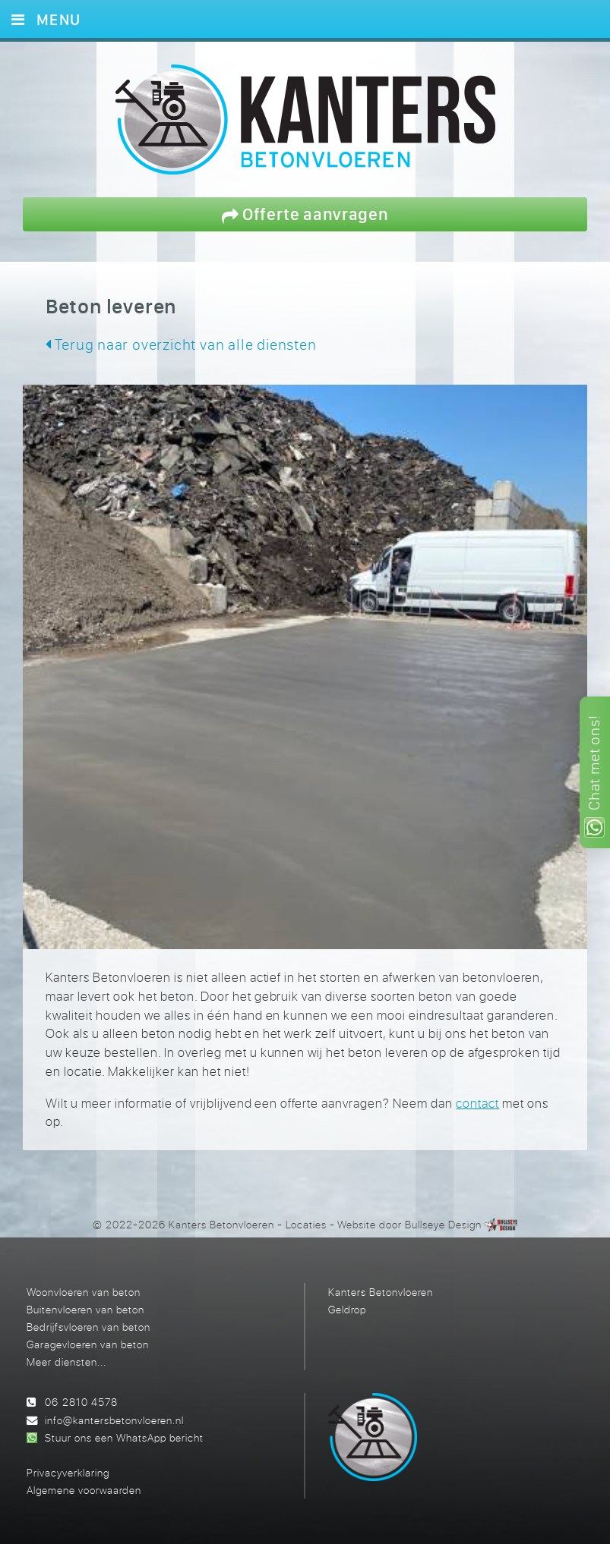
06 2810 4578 (81, 1402)
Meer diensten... (66, 1361)
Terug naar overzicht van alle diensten (181, 344)
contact (477, 1103)
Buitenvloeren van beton (85, 1309)
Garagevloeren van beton (88, 1344)
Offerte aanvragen (305, 214)
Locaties (306, 1224)
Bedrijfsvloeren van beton (88, 1326)
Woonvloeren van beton (84, 1292)
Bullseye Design (443, 1224)
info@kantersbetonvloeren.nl (114, 1420)
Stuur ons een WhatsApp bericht (124, 1437)
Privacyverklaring (68, 1472)
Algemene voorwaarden (84, 1490)
